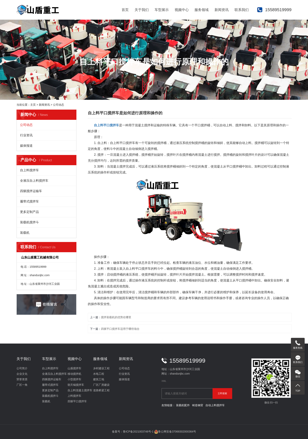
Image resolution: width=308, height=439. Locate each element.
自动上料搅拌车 (215, 405)
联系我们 (242, 10)
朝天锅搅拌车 (76, 384)
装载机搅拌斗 (29, 222)
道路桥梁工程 (101, 390)
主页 (33, 104)
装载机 (24, 232)
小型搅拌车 (74, 379)
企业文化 (22, 373)
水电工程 (98, 373)
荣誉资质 (22, 379)
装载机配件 (183, 405)
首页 (125, 10)
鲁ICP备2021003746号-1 (138, 431)
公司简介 (22, 368)
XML (163, 381)
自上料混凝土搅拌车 (80, 390)
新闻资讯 (221, 10)
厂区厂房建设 (101, 384)
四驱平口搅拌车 (77, 401)
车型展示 (162, 10)
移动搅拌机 (74, 373)
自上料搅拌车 (29, 170)
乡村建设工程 (101, 368)
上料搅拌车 (74, 395)
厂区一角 (22, 384)
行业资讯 (26, 135)
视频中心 (182, 10)
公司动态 (58, 104)
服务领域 (201, 10)
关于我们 (142, 10)
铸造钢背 (197, 405)
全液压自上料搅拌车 (34, 180)
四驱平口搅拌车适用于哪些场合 (120, 328)
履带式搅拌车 (29, 201)
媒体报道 (26, 145)
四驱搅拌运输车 (31, 191)
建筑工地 (98, 379)
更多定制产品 (29, 212)
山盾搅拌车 (74, 368)
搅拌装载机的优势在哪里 (116, 317)
